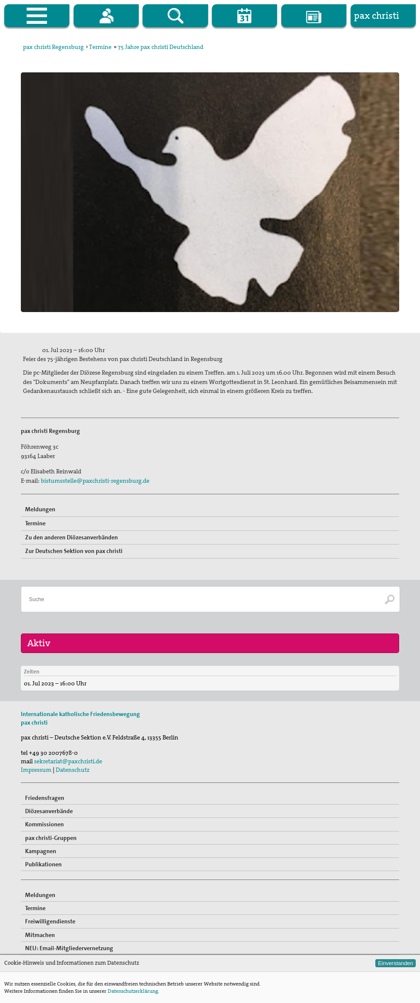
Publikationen (43, 864)
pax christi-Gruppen (51, 838)
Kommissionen (44, 824)
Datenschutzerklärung (133, 991)
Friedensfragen (44, 798)
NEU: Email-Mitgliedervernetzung (69, 948)
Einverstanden (395, 963)
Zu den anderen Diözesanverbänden (71, 537)
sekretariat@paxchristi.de (68, 761)
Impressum (36, 770)
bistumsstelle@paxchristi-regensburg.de (95, 480)
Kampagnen (40, 851)
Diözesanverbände (49, 811)
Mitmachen (40, 935)
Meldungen (40, 509)
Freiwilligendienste (50, 921)
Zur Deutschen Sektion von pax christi (74, 551)
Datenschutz (72, 770)
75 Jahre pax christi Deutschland (160, 47)
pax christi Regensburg (53, 47)
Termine (100, 47)
